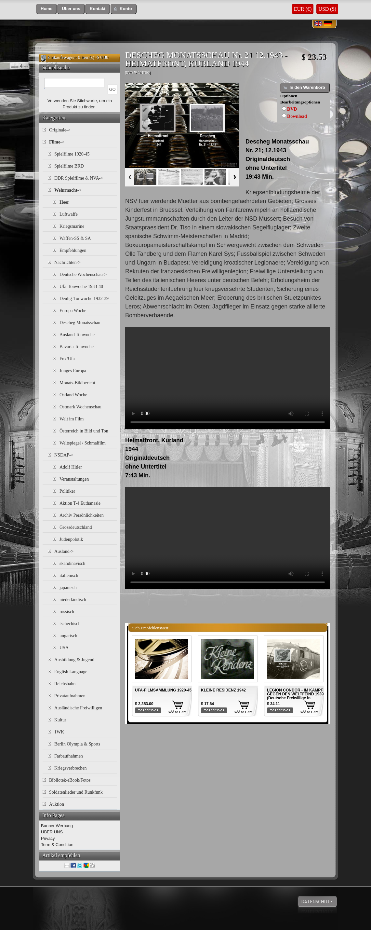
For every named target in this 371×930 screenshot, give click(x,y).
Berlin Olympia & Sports (77, 744)
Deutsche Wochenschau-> (83, 274)
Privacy (48, 838)
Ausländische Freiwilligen (78, 707)
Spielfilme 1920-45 (72, 154)
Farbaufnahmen (68, 756)
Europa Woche (73, 310)
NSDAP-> (63, 455)
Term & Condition (57, 844)
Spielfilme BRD (69, 166)
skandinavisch (72, 563)
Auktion (56, 804)
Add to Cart (176, 712)
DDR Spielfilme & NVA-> (78, 178)
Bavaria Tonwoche (77, 346)
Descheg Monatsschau (80, 322)
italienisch (69, 575)
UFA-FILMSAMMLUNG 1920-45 (163, 690)
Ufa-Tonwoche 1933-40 (81, 286)
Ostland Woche (73, 394)
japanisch (68, 587)
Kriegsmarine (72, 226)
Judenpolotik (71, 539)
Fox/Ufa (67, 358)
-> (56, 142)
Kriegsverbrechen (70, 768)
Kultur (60, 720)
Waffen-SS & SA (75, 238)
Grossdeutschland (76, 527)
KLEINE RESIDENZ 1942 (223, 690)
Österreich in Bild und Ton (84, 431)
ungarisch (68, 635)
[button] (46, 9)
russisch (67, 611)
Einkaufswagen (61, 57)
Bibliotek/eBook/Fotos (70, 780)
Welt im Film (72, 419)
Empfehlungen (73, 250)
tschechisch (70, 623)
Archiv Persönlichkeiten (82, 515)
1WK (59, 732)
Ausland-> (63, 551)
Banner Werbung (57, 825)
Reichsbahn (64, 683)
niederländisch (73, 599)
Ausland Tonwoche (77, 334)
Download (297, 116)
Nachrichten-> (67, 262)
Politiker (67, 491)
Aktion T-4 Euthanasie (80, 503)
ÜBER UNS (52, 831)
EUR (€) (303, 9)
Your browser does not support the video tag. (227, 378)
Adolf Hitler (71, 467)
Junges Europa (73, 370)
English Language (70, 671)
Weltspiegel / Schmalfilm (83, 443)
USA (64, 647)
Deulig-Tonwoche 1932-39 (84, 298)
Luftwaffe (69, 214)
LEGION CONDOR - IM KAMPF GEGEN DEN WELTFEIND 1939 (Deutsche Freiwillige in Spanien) (295, 696)
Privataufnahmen (70, 695)
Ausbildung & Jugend (74, 659)
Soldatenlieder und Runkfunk (76, 792)
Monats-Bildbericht (77, 382)
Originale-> (59, 130)
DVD (292, 109)
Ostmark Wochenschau (80, 406)
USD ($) (327, 9)
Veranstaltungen (74, 479)
